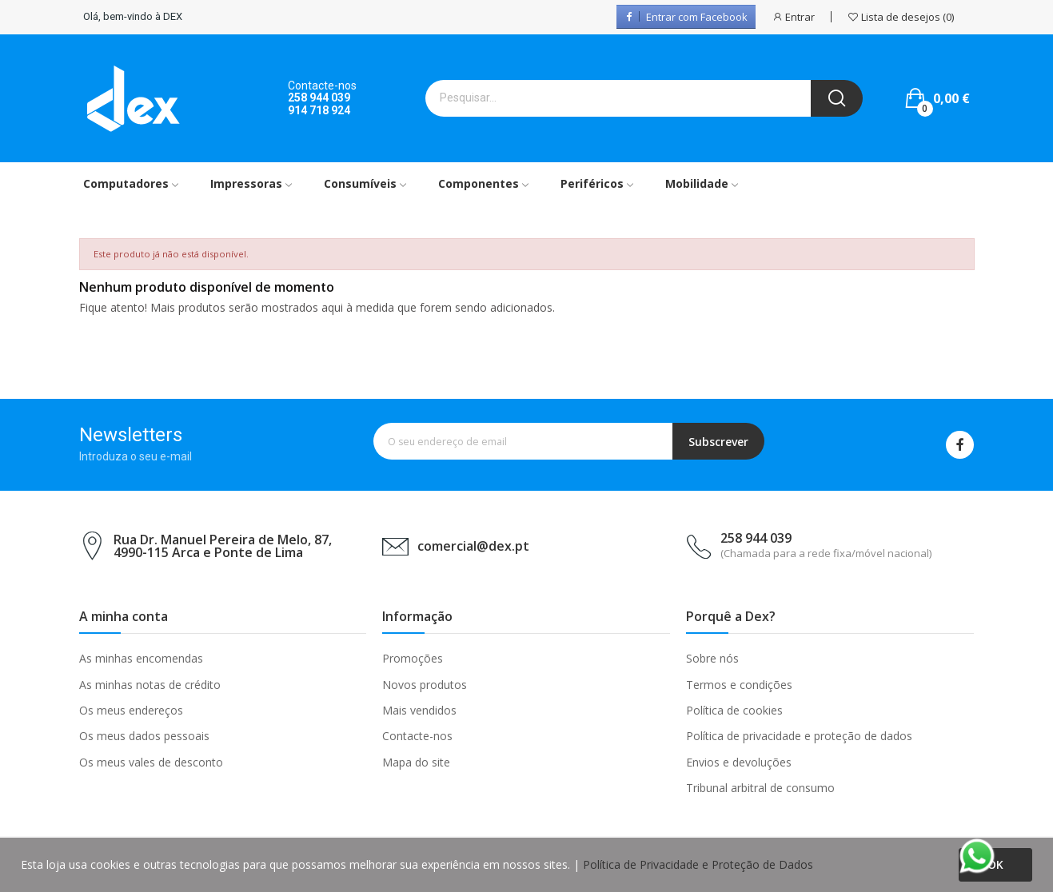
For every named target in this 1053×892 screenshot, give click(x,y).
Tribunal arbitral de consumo (760, 787)
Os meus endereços (131, 710)
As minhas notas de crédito (150, 684)
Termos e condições (739, 684)
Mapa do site (416, 762)
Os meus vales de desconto (151, 762)
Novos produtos (424, 684)
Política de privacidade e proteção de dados (799, 735)
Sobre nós (712, 658)
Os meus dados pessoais (144, 735)
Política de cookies (734, 710)
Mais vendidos (419, 710)
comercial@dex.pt (473, 546)
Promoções (412, 658)
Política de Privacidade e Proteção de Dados (698, 864)
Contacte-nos (417, 735)
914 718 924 (319, 110)
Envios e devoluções (739, 762)
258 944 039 (319, 97)
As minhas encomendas (141, 658)
